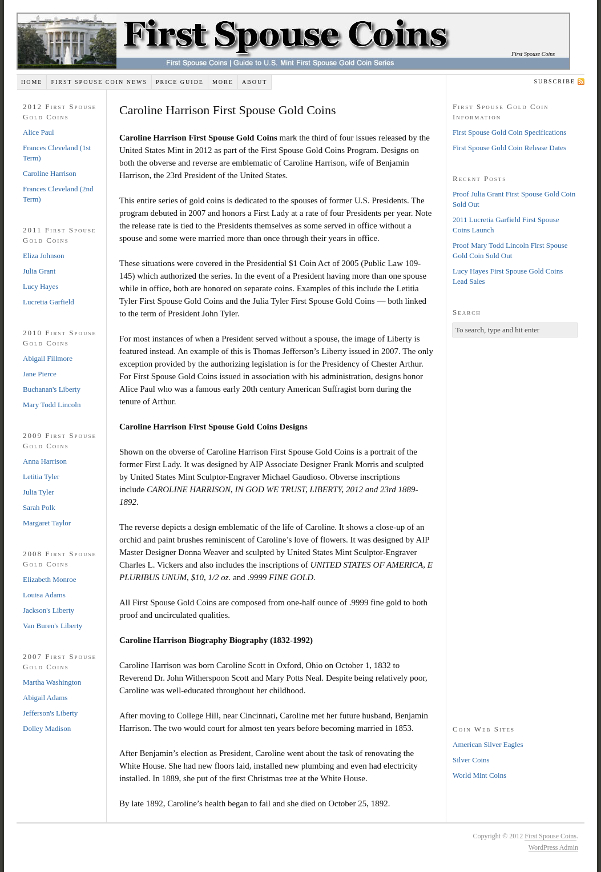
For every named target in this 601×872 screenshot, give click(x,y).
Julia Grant (39, 271)
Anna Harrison (45, 461)
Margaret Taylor (47, 523)
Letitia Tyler (41, 476)
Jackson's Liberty (48, 610)
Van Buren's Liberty (52, 625)
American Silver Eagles (488, 744)
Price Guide (180, 82)
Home (31, 82)
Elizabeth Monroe (49, 579)
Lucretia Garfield (48, 302)
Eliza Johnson (43, 255)
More (222, 82)
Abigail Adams (45, 697)
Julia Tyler (38, 492)
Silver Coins (471, 760)
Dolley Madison (47, 728)
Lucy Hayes (40, 286)
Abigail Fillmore (47, 358)
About (254, 82)
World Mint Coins (479, 775)
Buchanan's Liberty (51, 389)
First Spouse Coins (533, 54)
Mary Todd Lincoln (51, 404)
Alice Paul (38, 132)
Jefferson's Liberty (50, 713)
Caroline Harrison (49, 173)
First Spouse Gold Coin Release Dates (509, 147)
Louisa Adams (44, 594)
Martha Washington (52, 682)
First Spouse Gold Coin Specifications (509, 132)
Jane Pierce (40, 373)
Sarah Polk (39, 507)
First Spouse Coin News (99, 82)
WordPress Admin (553, 847)
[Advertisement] (515, 529)
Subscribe (554, 81)
